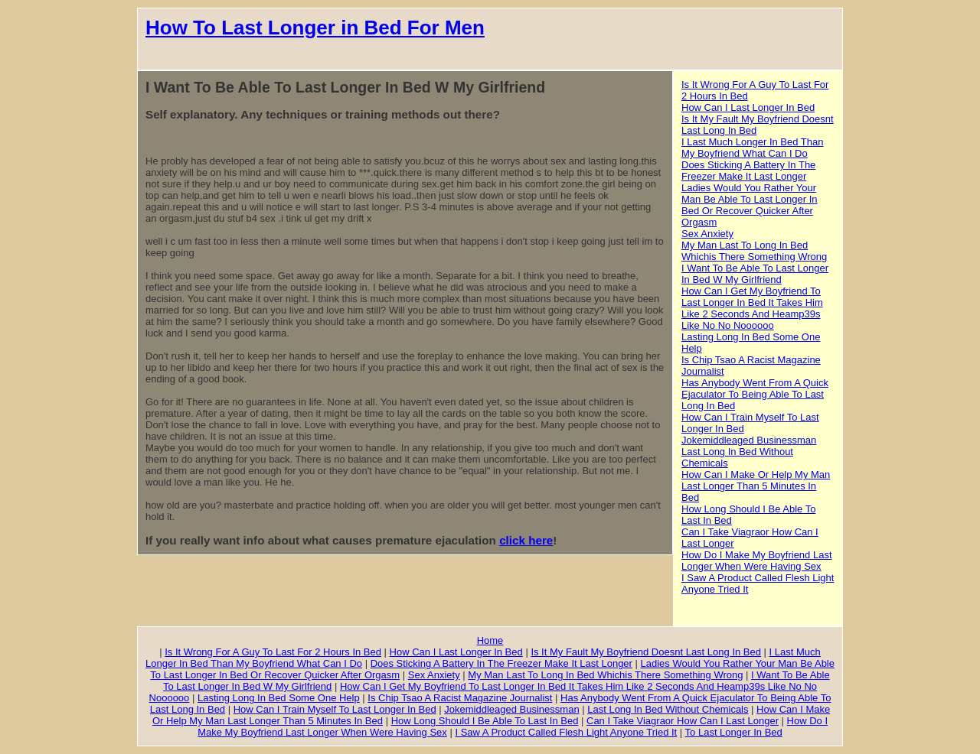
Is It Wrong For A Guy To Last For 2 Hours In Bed (273, 652)
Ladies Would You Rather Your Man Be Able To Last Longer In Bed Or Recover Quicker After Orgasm (749, 205)
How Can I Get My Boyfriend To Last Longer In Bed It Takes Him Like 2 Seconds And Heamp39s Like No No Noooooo (752, 308)
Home (490, 640)
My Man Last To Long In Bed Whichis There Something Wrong (754, 250)
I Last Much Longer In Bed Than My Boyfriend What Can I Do (752, 147)
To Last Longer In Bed (733, 732)
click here (526, 540)
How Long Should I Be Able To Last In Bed (485, 720)
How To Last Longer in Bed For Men (315, 27)
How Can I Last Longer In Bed (748, 107)
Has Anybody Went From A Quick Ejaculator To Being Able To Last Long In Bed (754, 394)
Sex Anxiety (707, 233)
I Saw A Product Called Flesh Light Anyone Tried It (566, 732)
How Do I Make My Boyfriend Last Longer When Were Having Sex (756, 560)
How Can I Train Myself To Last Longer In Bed (335, 709)
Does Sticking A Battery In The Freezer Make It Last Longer (748, 170)
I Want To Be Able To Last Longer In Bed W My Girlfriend (754, 273)
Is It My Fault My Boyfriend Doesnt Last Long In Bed (646, 652)
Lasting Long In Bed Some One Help (279, 698)
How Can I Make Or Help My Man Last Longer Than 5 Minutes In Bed (755, 486)
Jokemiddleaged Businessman (748, 440)
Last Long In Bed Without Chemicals (667, 709)
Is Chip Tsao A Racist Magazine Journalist (460, 698)
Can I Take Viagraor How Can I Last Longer (682, 720)
